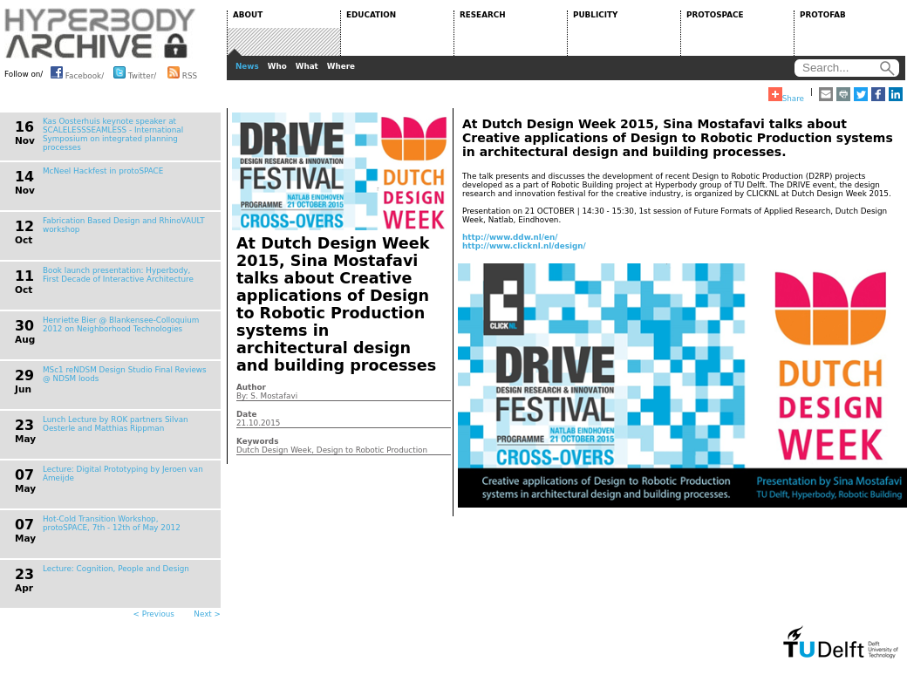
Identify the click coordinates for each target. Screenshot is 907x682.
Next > (207, 614)
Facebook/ (77, 72)
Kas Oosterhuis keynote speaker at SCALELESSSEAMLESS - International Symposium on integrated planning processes (113, 134)
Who (277, 66)
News (247, 66)
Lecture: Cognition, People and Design (116, 568)
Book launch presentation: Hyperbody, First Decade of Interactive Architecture (118, 274)
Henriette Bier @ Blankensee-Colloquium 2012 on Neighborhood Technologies (121, 324)
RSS (182, 72)
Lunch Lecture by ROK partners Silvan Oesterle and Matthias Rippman (115, 424)
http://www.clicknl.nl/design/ (524, 246)
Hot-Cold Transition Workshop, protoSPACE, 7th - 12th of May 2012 (112, 523)
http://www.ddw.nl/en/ (510, 237)
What (307, 66)
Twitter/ (134, 72)
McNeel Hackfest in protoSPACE (103, 171)
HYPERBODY (100, 33)
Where (341, 66)
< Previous (153, 614)
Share (786, 95)
